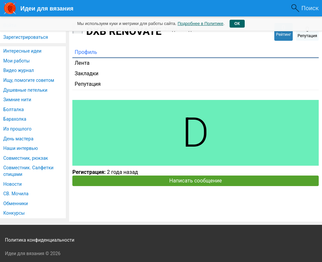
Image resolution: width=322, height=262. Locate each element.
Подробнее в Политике (200, 23)
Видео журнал (18, 70)
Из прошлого (17, 128)
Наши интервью (20, 148)
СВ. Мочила (16, 193)
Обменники (15, 203)
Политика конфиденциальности (39, 240)
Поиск (310, 8)
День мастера (18, 138)
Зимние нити (17, 99)
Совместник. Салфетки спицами (28, 171)
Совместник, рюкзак (25, 158)
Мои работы (16, 60)
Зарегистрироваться (25, 37)
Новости (12, 184)
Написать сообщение (195, 181)
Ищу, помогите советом (28, 80)
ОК (237, 23)
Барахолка (14, 119)
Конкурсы (14, 213)
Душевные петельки (25, 90)
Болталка (13, 109)
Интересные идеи (22, 51)
